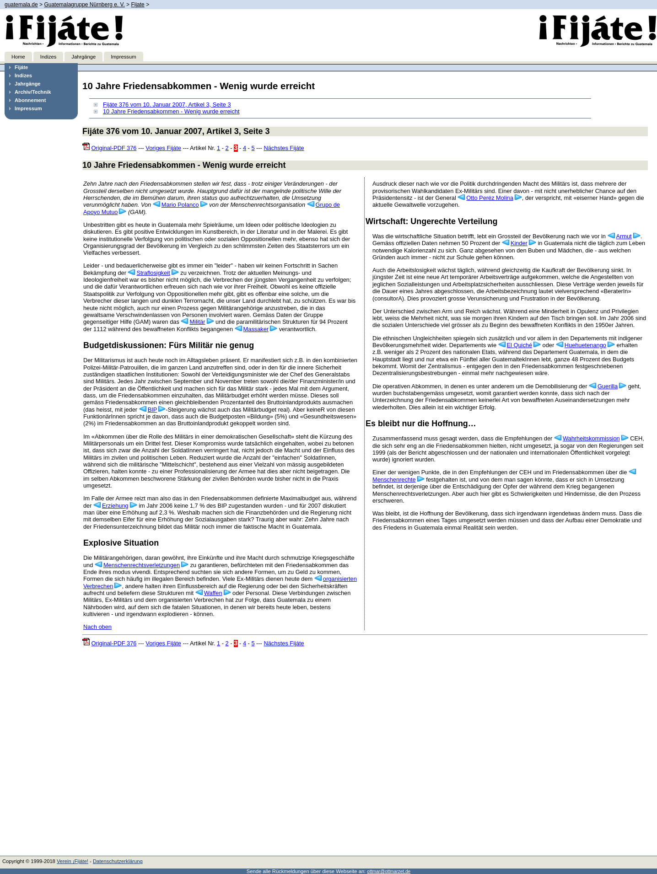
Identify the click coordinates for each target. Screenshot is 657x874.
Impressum (123, 56)
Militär (197, 321)
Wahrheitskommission (591, 438)
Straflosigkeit (153, 272)
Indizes (48, 56)
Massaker (256, 329)
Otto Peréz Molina (489, 197)
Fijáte (21, 67)
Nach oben (97, 626)
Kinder (519, 243)
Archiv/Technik (33, 92)
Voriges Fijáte (163, 148)
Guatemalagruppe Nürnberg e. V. (84, 4)
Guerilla (608, 386)
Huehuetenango (585, 345)
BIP (152, 409)
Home (18, 56)
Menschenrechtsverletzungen (141, 565)
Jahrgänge (83, 56)
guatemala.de (21, 4)
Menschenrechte (394, 479)
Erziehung (115, 505)
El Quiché (519, 345)
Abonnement (30, 100)
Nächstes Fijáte (284, 148)
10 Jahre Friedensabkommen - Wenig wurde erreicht (171, 111)
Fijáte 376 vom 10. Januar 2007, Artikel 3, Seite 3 (167, 104)
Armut (624, 236)
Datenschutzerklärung (118, 861)
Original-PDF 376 (114, 148)
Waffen (213, 593)
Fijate (137, 4)
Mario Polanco (180, 204)
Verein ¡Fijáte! (72, 861)
